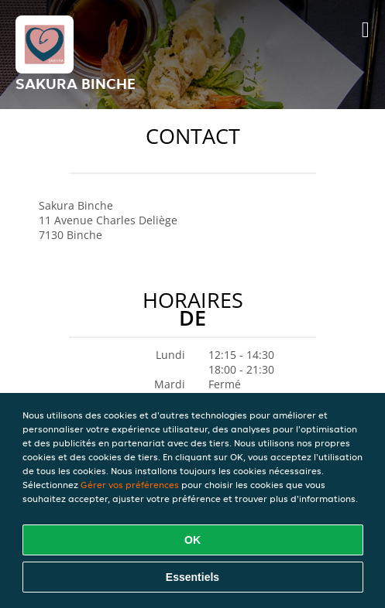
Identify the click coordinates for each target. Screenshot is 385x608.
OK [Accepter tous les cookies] (192, 540)
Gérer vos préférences (130, 484)
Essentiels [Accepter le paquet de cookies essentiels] (192, 577)
